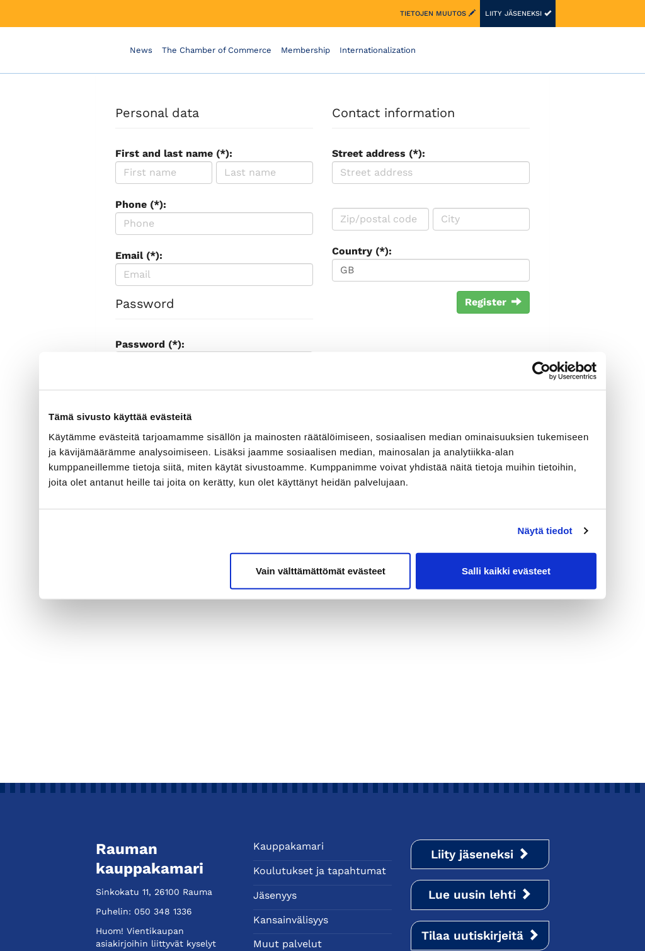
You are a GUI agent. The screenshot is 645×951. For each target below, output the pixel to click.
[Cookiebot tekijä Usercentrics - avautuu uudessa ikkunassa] (541, 371)
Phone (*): (140, 204)
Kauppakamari (288, 846)
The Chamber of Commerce (216, 50)
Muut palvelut (287, 944)
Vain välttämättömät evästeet (320, 570)
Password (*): (150, 344)
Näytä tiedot (545, 530)
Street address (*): (378, 153)
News (141, 50)
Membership (305, 50)
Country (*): (362, 251)
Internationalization (378, 50)
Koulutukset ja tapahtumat (319, 871)
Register (493, 302)
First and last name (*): (173, 153)
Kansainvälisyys (290, 920)
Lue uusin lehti (480, 894)
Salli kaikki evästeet (506, 570)
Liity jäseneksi (518, 13)
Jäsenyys (275, 895)
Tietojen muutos (438, 13)
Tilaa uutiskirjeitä (480, 935)
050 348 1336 (163, 911)
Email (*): (139, 255)
